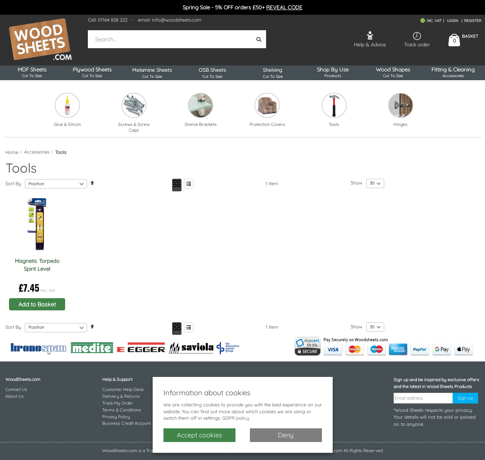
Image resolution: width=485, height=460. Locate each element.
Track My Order (117, 403)
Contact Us (16, 389)
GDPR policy (235, 418)
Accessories (36, 152)
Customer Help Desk (123, 389)
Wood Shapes (393, 72)
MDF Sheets (32, 72)
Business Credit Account (126, 423)
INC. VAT (434, 20)
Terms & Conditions (121, 410)
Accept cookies (199, 435)
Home (11, 152)
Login (452, 20)
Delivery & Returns (121, 396)
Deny (285, 435)
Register (472, 20)
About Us (14, 396)
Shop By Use (333, 72)
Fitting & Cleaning (453, 72)
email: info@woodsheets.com (169, 20)
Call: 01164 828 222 (107, 20)
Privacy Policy (116, 416)
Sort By (13, 183)
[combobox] (170, 39)
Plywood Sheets (92, 72)
